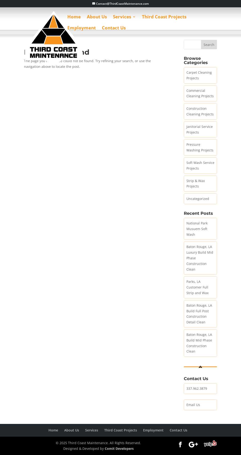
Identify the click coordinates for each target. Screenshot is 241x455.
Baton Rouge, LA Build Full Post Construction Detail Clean (199, 313)
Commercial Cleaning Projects (200, 93)
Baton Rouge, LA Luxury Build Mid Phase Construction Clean (199, 257)
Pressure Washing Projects (199, 147)
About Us (97, 17)
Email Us (193, 404)
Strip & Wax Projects (195, 184)
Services (122, 17)
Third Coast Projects (164, 17)
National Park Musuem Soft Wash (197, 229)
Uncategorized (197, 198)
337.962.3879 (196, 388)
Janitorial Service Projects (199, 129)
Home (74, 17)
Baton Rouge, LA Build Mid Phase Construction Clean (199, 342)
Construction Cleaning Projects (200, 111)
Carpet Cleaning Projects (199, 75)
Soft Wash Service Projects (200, 165)
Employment (81, 28)
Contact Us (114, 28)
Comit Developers (119, 448)
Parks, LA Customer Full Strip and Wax (197, 287)
